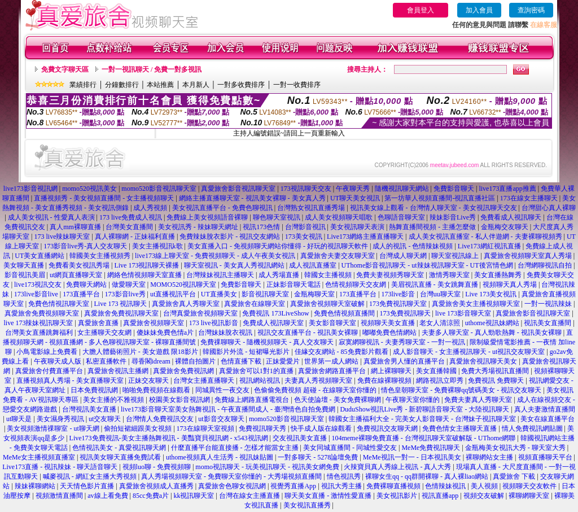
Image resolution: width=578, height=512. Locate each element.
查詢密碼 (531, 10)
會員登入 (420, 10)
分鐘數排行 (122, 85)
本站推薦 (160, 85)
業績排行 (83, 85)
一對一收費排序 (297, 85)
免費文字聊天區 (65, 69)
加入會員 (479, 10)
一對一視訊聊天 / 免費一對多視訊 (152, 69)
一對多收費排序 (241, 85)
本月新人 (195, 85)
